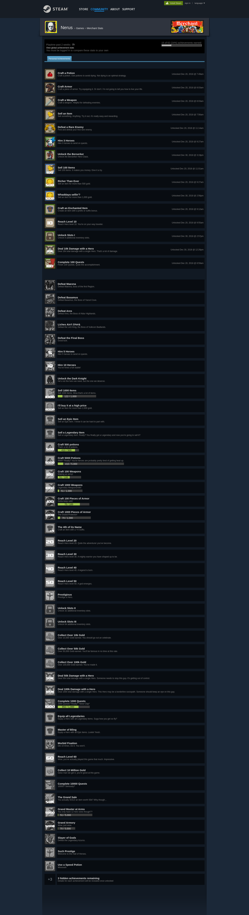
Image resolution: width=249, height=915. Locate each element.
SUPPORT (128, 9)
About (115, 9)
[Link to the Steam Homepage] (58, 11)
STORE (83, 9)
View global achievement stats (60, 48)
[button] (124, 74)
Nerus (67, 27)
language (199, 3)
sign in (187, 3)
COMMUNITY (99, 9)
